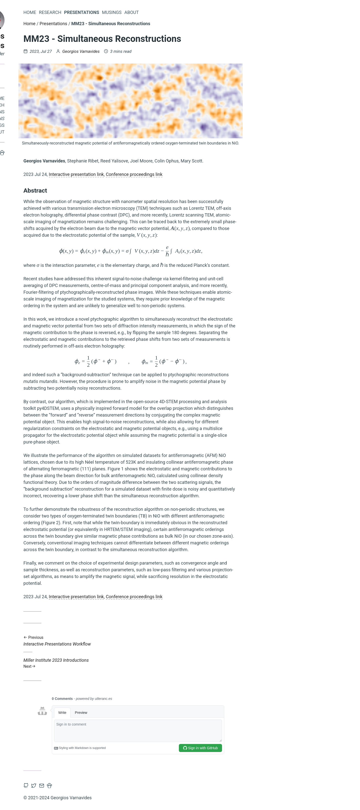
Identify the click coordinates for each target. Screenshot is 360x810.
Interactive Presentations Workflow (196, 641)
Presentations (53, 119)
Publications (54, 113)
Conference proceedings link (199, 174)
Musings (60, 126)
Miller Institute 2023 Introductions (196, 663)
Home (63, 99)
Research (58, 106)
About (62, 133)
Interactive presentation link (141, 174)
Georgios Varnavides (50, 40)
